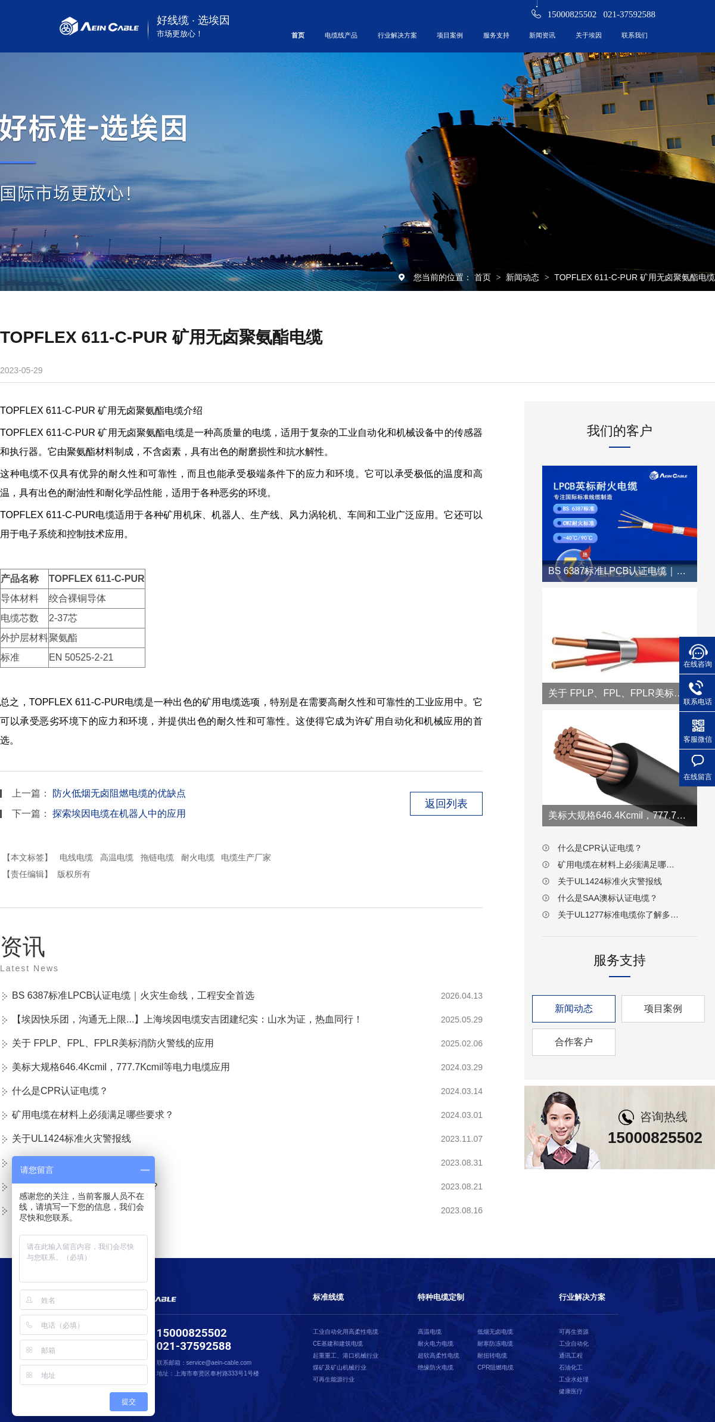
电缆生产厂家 (246, 857)
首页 (297, 35)
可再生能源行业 (334, 1379)
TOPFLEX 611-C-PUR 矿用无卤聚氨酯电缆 (634, 277)
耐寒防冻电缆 (495, 1343)
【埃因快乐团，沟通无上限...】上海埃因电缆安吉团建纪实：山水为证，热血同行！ (187, 1019)
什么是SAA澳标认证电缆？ (608, 898)
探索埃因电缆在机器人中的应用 (119, 813)
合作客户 (574, 1042)
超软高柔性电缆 (438, 1355)
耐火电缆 (197, 857)
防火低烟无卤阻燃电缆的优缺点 (119, 793)
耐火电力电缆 (435, 1343)
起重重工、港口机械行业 (345, 1355)
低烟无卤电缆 (495, 1331)
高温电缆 (116, 857)
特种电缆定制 (441, 1297)
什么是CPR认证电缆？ (60, 1091)
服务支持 (496, 35)
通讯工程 (571, 1355)
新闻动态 (524, 277)
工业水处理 (574, 1379)
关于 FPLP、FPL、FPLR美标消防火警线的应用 (113, 1043)
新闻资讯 (542, 35)
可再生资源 (574, 1331)
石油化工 (571, 1367)
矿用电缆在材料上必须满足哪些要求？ (93, 1115)
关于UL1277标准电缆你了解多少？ (620, 914)
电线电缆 (76, 857)
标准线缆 (328, 1297)
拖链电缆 (157, 857)
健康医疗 (571, 1391)
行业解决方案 (397, 35)
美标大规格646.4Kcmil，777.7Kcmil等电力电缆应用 (121, 1067)
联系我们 (634, 35)
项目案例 (450, 35)
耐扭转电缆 (492, 1355)
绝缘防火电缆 (435, 1367)
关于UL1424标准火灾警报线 (71, 1138)
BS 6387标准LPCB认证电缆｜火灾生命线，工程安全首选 (133, 995)
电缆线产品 (341, 35)
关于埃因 (589, 35)
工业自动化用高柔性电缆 (345, 1331)
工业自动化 (574, 1343)
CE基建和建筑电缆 (338, 1343)
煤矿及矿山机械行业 (339, 1367)
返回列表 (446, 804)
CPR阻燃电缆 (495, 1367)
